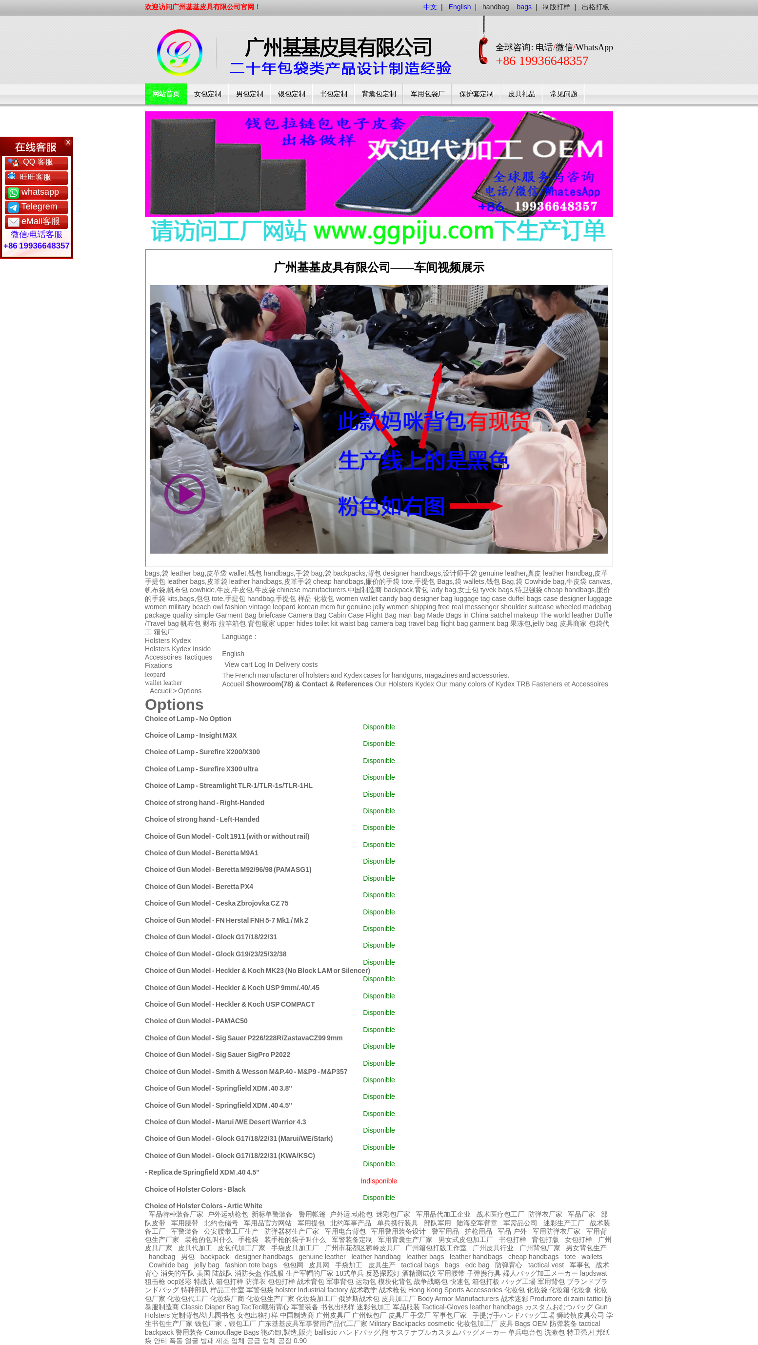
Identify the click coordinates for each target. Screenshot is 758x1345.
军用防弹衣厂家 (556, 1231)
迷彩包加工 (374, 1307)
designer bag (432, 598)
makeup (526, 615)
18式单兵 (350, 1273)
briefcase (272, 615)
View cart (238, 664)
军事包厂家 (450, 1315)
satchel (501, 615)
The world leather (566, 615)
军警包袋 (260, 1290)
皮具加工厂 (398, 1299)
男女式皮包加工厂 (466, 1239)
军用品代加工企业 (443, 1214)
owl (218, 607)
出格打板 (595, 7)
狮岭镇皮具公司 (580, 1315)
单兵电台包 (525, 1332)
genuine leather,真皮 (510, 573)
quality (182, 615)
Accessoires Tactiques (178, 657)
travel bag (423, 623)
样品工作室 (227, 1290)
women (156, 607)
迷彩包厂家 (393, 1214)
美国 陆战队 (215, 1273)
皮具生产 (382, 1265)
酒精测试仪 (419, 1273)
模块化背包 (395, 1281)
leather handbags (476, 1257)
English (233, 654)
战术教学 (363, 1290)
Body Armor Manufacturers (458, 1299)
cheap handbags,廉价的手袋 (356, 581)
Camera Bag (307, 615)
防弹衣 (255, 1281)
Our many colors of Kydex (475, 684)
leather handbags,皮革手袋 (270, 581)
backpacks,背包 (357, 573)
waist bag (353, 623)
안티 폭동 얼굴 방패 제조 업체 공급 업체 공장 (223, 1341)
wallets (591, 1257)
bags (452, 1265)
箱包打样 (229, 1281)
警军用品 (445, 1231)
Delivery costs (296, 664)
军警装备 (185, 1231)
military (179, 607)
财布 (210, 623)
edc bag (477, 1265)
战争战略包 (431, 1281)
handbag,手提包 (271, 598)
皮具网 (319, 1265)
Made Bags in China (457, 615)
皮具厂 (398, 1315)
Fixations (158, 665)
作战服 (273, 1273)
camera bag (388, 623)
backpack (214, 1257)
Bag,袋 (511, 581)
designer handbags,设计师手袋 (430, 573)
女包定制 (207, 94)
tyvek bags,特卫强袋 (511, 590)
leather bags (425, 1257)
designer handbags (264, 1257)
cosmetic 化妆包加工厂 (462, 1323)
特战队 (204, 1281)
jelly (379, 607)
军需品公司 (520, 1223)
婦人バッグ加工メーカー (540, 1273)
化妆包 (324, 598)
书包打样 (512, 1239)
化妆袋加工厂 (316, 1299)
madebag (597, 607)
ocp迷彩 (179, 1281)
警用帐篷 (312, 1214)
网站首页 (166, 94)
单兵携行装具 (397, 1223)
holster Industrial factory (312, 1290)
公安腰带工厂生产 (231, 1231)
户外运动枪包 (227, 1214)
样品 (305, 598)
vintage (260, 607)
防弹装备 (563, 1323)
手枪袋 (248, 1239)
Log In (263, 664)
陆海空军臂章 (477, 1223)
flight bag (454, 623)
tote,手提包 (418, 581)
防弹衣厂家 (545, 1214)
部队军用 (437, 1223)
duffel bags (524, 598)
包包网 (293, 1265)
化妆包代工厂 (187, 1299)
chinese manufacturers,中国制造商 (329, 590)
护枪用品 (478, 1231)
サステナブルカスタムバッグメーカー (448, 1332)
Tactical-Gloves (445, 1307)
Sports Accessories (473, 1290)
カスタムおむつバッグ (559, 1307)
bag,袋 (321, 573)
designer (572, 598)
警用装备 (189, 1332)
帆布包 (190, 623)
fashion (236, 607)
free (444, 607)
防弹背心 (508, 1265)
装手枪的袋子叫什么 (295, 1239)
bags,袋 (156, 573)
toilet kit (326, 623)
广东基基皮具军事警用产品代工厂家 (312, 1323)
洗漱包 (554, 1332)
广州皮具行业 (493, 1248)
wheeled (568, 607)
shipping (423, 607)
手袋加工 (348, 1265)
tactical (589, 1323)
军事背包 (340, 1281)
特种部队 (194, 1290)
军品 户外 (512, 1231)
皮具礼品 (522, 94)
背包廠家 (261, 623)
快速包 (460, 1281)
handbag (495, 7)
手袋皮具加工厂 (295, 1248)
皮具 (506, 1323)
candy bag (395, 598)
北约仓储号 (221, 1223)
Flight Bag (381, 615)
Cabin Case (346, 615)
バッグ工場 (518, 1281)
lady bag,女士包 (454, 590)
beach (201, 607)
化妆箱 (559, 1290)
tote (570, 1257)
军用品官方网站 (268, 1223)
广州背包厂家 (539, 1248)
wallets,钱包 (481, 581)
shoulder (513, 607)
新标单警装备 (272, 1214)
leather (480, 1307)
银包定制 (291, 94)
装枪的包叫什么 (209, 1239)
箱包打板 (485, 1281)
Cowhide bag (169, 1265)
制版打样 (556, 7)
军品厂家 (581, 1214)
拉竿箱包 (232, 623)
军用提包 (311, 1223)
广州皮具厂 (333, 1315)
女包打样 (578, 1239)
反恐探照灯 (383, 1273)
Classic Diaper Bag (210, 1307)
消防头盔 (248, 1273)
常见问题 (564, 94)
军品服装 (406, 1307)
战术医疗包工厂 (500, 1214)
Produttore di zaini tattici (566, 1299)
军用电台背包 (345, 1231)
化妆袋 (537, 1290)
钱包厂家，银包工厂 (225, 1323)
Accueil (233, 684)
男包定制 (249, 94)
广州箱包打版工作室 (436, 1248)
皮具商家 (573, 623)
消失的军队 (177, 1273)
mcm (327, 607)
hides (305, 623)
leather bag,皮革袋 (198, 573)
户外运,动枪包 (351, 1214)
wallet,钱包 (245, 573)
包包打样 (281, 1281)
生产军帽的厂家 (310, 1273)
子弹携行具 (484, 1273)
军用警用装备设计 (398, 1231)
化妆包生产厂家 (270, 1299)
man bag (412, 615)
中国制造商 (297, 1315)
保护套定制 (476, 94)
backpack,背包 (406, 590)
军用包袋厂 (428, 94)
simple (204, 615)
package (158, 615)
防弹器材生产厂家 (291, 1231)
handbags (508, 1307)
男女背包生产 (586, 1248)
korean (308, 607)
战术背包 (310, 1281)
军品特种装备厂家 (176, 1214)
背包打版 (545, 1239)
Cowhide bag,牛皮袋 (555, 581)
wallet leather (163, 682)
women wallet (357, 598)
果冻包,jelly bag (534, 623)
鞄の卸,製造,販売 (287, 1332)
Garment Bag (236, 615)
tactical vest (546, 1265)
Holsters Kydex (168, 640)
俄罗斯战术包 (359, 1299)
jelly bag (206, 1265)
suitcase (541, 607)
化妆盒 (581, 1290)
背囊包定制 (379, 94)
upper (286, 623)
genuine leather (322, 1257)
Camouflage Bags (232, 1332)
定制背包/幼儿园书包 (203, 1315)
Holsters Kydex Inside (178, 649)
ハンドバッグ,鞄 (365, 1332)
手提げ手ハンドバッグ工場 (514, 1315)
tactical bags (420, 1265)
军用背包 (551, 1281)
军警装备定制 (352, 1239)
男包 (188, 1257)
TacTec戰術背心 (265, 1307)
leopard (284, 607)
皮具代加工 (195, 1248)
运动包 (366, 1281)
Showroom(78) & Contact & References (309, 684)
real (457, 607)
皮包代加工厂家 (241, 1248)
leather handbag (375, 1257)
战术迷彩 (514, 1299)
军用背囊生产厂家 (405, 1239)
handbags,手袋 (286, 573)
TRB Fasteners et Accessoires (562, 684)
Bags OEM (531, 1323)
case (499, 598)
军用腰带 (185, 1223)
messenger (482, 607)
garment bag (489, 623)
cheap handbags (533, 1257)
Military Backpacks (397, 1323)
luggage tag (472, 598)
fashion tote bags (251, 1265)
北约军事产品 (350, 1223)
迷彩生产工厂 (563, 1223)
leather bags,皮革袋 (197, 581)
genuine (359, 607)
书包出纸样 (337, 1307)
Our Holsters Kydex (405, 684)
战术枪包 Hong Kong (410, 1290)
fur (341, 607)
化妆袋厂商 (227, 1299)
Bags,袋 (449, 581)
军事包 (580, 1265)
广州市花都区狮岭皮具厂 (362, 1248)
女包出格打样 (257, 1315)
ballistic (326, 1332)
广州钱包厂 (369, 1315)
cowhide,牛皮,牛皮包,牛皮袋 (232, 590)
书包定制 (333, 94)
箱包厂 (164, 632)
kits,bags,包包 (188, 598)
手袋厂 (420, 1315)
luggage (600, 598)
